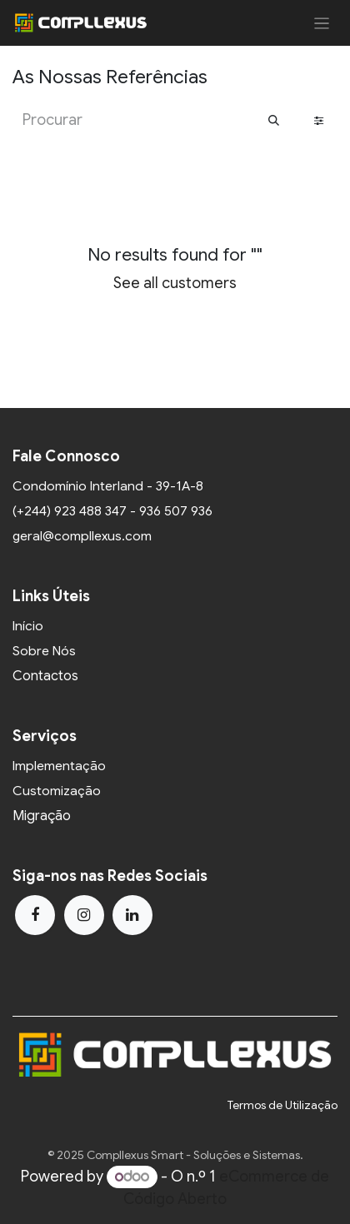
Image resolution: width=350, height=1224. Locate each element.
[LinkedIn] (132, 915)
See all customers (175, 283)
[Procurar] (273, 120)
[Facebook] (35, 915)
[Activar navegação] (322, 23)
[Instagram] (84, 915)
